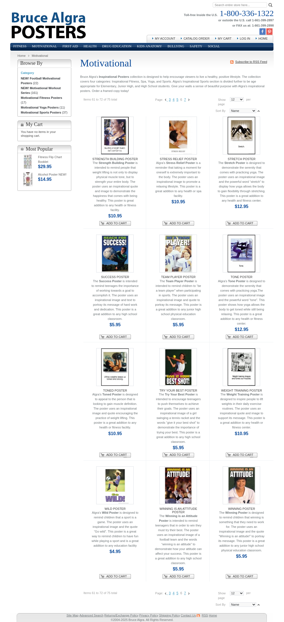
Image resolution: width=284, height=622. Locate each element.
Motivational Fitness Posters (41, 97)
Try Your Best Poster (178, 390)
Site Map (72, 615)
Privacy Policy (148, 615)
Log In (245, 38)
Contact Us (188, 615)
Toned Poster (115, 390)
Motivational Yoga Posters (40, 107)
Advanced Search (91, 615)
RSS (205, 615)
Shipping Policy (169, 615)
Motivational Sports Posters (41, 112)
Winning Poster (241, 508)
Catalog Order (197, 38)
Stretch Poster (241, 159)
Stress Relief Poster (178, 159)
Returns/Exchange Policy (121, 615)
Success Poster (115, 277)
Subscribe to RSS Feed (251, 61)
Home (263, 38)
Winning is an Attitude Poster (178, 510)
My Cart (225, 38)
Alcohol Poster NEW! (52, 174)
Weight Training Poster (241, 390)
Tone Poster (242, 277)
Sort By (220, 110)
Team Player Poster (178, 277)
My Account (165, 38)
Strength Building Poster (115, 159)
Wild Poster (115, 508)
